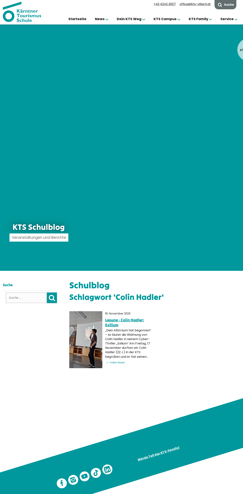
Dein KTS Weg (129, 19)
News (100, 19)
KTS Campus (165, 19)
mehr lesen (115, 362)
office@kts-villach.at (195, 4)
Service (227, 19)
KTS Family (198, 19)
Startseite (77, 19)
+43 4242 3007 (165, 4)
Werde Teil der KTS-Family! (158, 453)
